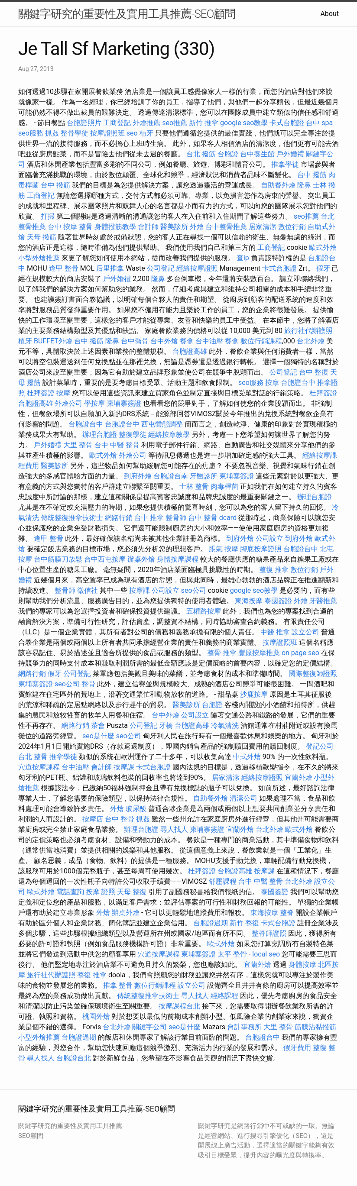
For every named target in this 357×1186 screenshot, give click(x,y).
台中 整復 (313, 372)
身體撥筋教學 (115, 227)
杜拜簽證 (41, 393)
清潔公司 (243, 798)
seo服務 (30, 133)
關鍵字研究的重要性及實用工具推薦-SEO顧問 (126, 13)
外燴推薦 (146, 123)
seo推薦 (174, 123)
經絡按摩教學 (169, 434)
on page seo (300, 653)
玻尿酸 (136, 809)
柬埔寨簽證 (124, 403)
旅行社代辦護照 (308, 330)
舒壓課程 (223, 881)
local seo (266, 954)
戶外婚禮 (290, 154)
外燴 (197, 227)
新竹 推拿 (203, 123)
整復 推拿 (274, 570)
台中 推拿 (149, 518)
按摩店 (92, 819)
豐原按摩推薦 (259, 653)
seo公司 (193, 590)
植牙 (146, 133)
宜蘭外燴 (298, 777)
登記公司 (320, 746)
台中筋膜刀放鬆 (58, 559)
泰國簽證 (278, 601)
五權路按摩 (203, 611)
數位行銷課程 (261, 341)
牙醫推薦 (323, 601)
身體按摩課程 (177, 559)
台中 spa (319, 123)
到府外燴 (138, 476)
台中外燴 (164, 341)
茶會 (98, 725)
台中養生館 (257, 154)
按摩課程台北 (179, 1006)
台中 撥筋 (312, 175)
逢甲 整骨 (63, 268)
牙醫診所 (203, 476)
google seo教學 (244, 123)
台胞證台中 (298, 382)
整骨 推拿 (222, 653)
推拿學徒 (285, 164)
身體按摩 (302, 964)
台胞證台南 (170, 476)
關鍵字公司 (149, 1027)
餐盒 (187, 341)
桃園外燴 (96, 1016)
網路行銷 (119, 518)
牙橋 (166, 725)
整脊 (287, 912)
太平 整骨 (232, 954)
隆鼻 (304, 185)
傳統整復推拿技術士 (72, 518)
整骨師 (176, 518)
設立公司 (305, 632)
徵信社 (87, 590)
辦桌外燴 (141, 559)
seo (132, 133)
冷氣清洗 (225, 725)
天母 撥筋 (41, 237)
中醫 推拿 (275, 632)
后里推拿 (110, 268)
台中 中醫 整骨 (117, 445)
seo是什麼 (98, 736)
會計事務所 (244, 1027)
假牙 (323, 268)
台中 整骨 (119, 819)
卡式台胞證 (286, 123)
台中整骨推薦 (226, 227)
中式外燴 (247, 757)
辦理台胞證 (99, 434)
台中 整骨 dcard (212, 518)
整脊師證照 (269, 933)
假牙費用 (297, 1048)
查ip (243, 258)
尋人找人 (174, 829)
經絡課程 (224, 996)
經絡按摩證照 (197, 268)
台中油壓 (209, 341)
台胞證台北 (73, 1058)
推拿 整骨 (118, 985)
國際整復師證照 (313, 673)
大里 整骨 (78, 445)
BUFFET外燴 (53, 341)
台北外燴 (311, 341)
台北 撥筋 (201, 154)
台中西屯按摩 (105, 559)
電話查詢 (70, 892)
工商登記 (117, 123)
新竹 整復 (244, 923)
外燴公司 (68, 403)
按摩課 (139, 590)
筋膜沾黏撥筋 (315, 1027)
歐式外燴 (323, 247)
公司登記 (161, 268)
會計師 (148, 227)
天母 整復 (131, 892)
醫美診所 (174, 227)
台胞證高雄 (189, 351)
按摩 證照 (100, 892)
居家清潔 (262, 227)
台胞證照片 (84, 123)
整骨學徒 (74, 133)
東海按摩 (249, 601)
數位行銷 (292, 227)
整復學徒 (132, 434)
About (329, 14)
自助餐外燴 (278, 185)
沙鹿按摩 (254, 694)
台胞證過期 (210, 923)
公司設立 (269, 538)
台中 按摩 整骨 (70, 227)
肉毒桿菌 (224, 486)
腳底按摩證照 (261, 549)
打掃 (48, 216)
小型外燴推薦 (39, 258)
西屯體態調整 (162, 424)
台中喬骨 (135, 341)
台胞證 (227, 154)
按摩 (272, 382)
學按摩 (94, 403)
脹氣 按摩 (223, 549)
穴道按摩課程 (39, 767)
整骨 (88, 684)
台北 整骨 (33, 757)
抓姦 (52, 133)
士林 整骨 (194, 486)
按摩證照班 (107, 133)
